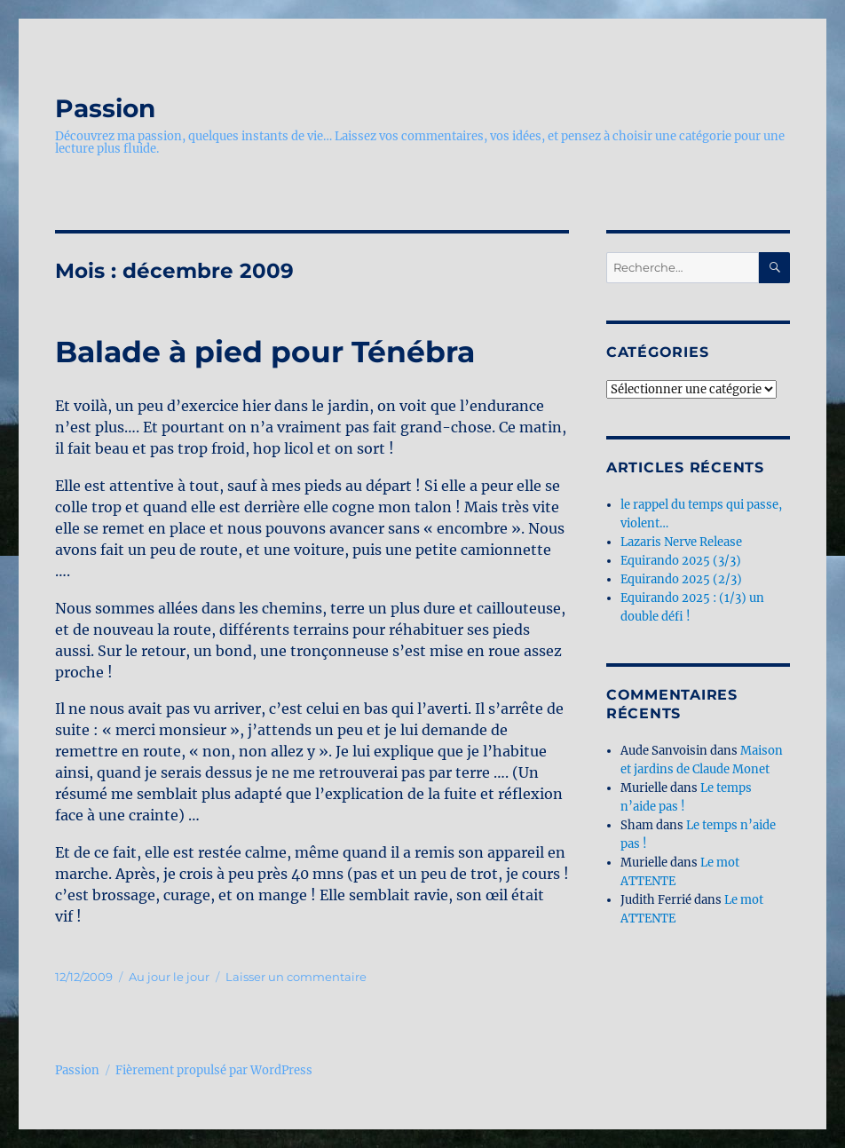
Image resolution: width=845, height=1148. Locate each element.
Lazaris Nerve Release (681, 542)
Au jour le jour (169, 977)
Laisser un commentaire (296, 977)
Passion (105, 108)
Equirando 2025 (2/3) (681, 579)
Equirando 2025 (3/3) (680, 560)
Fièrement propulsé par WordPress (213, 1070)
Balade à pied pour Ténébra (265, 351)
